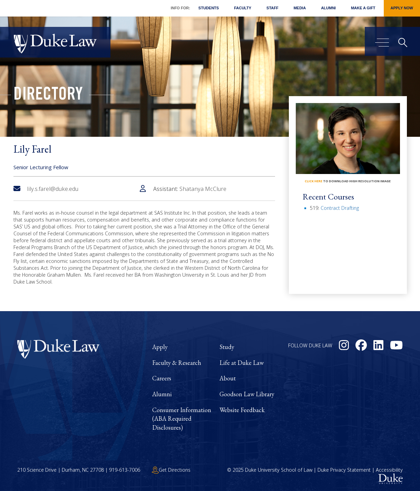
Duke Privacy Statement (344, 470)
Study (226, 347)
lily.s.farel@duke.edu (45, 189)
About (227, 378)
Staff (272, 8)
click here (313, 181)
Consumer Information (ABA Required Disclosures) (181, 418)
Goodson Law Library (246, 394)
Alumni (328, 8)
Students (208, 8)
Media (300, 8)
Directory (48, 95)
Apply (160, 347)
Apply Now (402, 8)
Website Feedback (242, 410)
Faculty (242, 8)
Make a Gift (363, 8)
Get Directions (171, 470)
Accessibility (389, 470)
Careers (161, 378)
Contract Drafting (340, 208)
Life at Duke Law (241, 363)
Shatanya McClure (202, 189)
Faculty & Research (176, 363)
